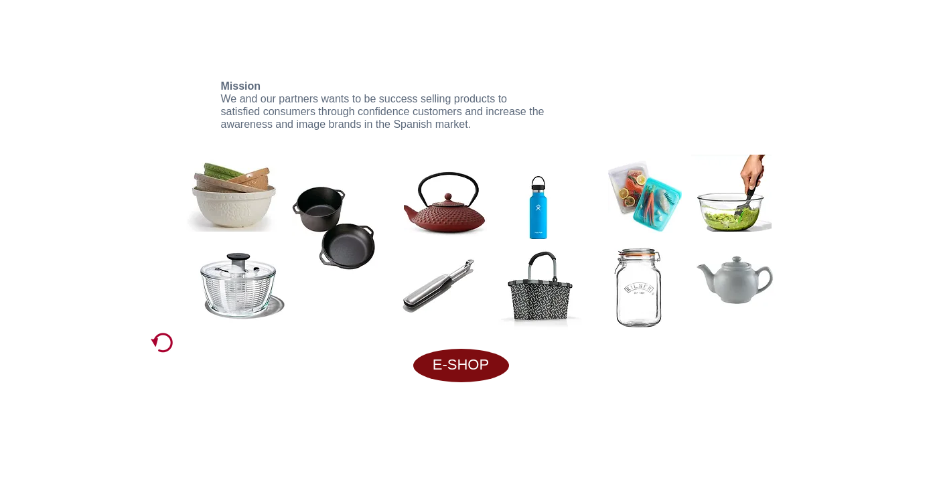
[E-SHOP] (461, 365)
